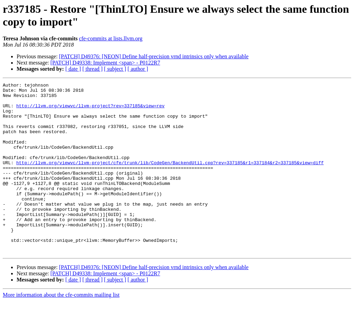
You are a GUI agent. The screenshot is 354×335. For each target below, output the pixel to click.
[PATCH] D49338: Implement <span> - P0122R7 (105, 63)
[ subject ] (115, 69)
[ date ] (73, 69)
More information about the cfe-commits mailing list (61, 329)
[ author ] (138, 69)
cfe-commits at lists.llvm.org (110, 38)
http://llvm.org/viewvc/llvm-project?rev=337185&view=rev (90, 111)
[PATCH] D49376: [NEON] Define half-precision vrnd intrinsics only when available (154, 56)
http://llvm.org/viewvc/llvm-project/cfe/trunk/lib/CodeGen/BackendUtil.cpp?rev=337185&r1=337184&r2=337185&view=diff (170, 179)
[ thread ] (92, 69)
